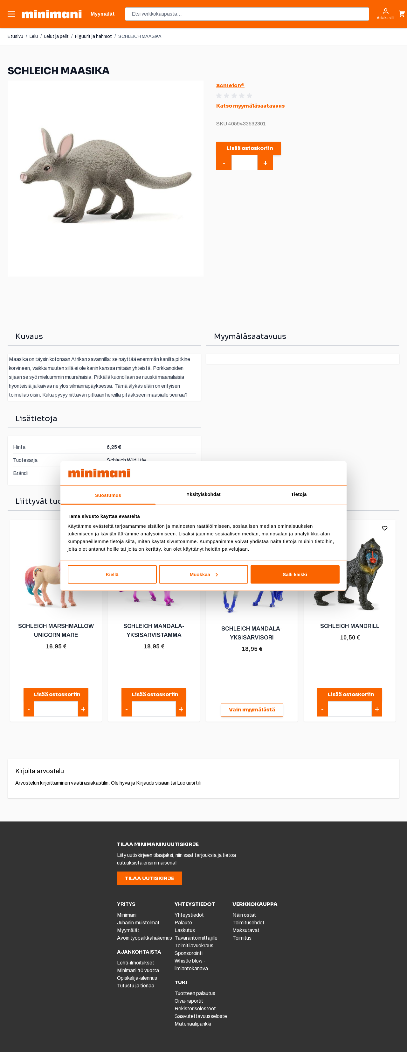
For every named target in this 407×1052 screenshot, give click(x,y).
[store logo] (52, 14)
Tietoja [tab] (299, 494)
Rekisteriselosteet (195, 1008)
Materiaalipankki (193, 1024)
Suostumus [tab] (108, 495)
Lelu (34, 36)
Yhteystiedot (189, 915)
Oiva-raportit (189, 1001)
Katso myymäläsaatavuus (250, 105)
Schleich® (230, 85)
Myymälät (128, 930)
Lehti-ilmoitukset (135, 962)
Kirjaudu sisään (152, 783)
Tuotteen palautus (195, 993)
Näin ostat (244, 915)
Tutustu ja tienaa (135, 985)
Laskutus (185, 930)
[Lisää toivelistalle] (384, 528)
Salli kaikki (295, 574)
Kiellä (112, 574)
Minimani (126, 915)
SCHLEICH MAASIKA (140, 36)
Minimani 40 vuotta (138, 970)
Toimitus (242, 938)
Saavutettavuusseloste (201, 1016)
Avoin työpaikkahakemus (144, 938)
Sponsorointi (189, 953)
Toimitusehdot (248, 922)
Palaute (183, 922)
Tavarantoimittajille (196, 938)
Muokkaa (204, 574)
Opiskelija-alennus (137, 978)
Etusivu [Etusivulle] (15, 36)
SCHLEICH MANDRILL (349, 626)
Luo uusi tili (189, 783)
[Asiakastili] (385, 14)
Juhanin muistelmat (138, 922)
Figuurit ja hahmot (93, 36)
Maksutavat (245, 930)
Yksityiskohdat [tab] (203, 494)
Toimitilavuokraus (194, 945)
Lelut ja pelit (56, 36)
